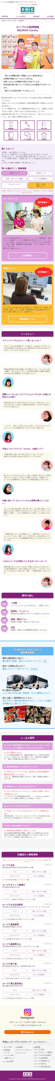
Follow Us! (27, 1032)
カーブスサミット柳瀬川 (13, 885)
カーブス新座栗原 (10, 924)
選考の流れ (44, 125)
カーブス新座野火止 (11, 944)
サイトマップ (21, 1053)
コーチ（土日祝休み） (40, 179)
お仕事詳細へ (27, 256)
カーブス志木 (8, 865)
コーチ (15, 871)
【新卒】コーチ (14, 173)
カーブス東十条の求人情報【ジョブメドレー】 (15, 978)
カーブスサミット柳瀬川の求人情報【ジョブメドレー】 (18, 899)
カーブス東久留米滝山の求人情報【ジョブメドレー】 (17, 998)
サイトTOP (8, 1047)
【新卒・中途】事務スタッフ (41, 185)
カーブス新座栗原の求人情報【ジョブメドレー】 (16, 939)
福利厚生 (11, 136)
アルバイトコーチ (14, 184)
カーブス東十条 (9, 964)
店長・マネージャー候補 (14, 179)
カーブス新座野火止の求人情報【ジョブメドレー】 (16, 958)
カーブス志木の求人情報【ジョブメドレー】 (14, 879)
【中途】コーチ (41, 173)
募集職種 (11, 125)
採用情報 (5, 16)
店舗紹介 (44, 136)
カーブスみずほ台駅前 (12, 905)
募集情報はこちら (27, 319)
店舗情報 (36, 16)
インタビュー (27, 125)
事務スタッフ (9, 1058)
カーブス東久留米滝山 (12, 983)
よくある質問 (20, 16)
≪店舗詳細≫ (48, 865)
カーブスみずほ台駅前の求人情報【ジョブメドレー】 (17, 919)
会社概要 (50, 16)
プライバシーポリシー (24, 1050)
